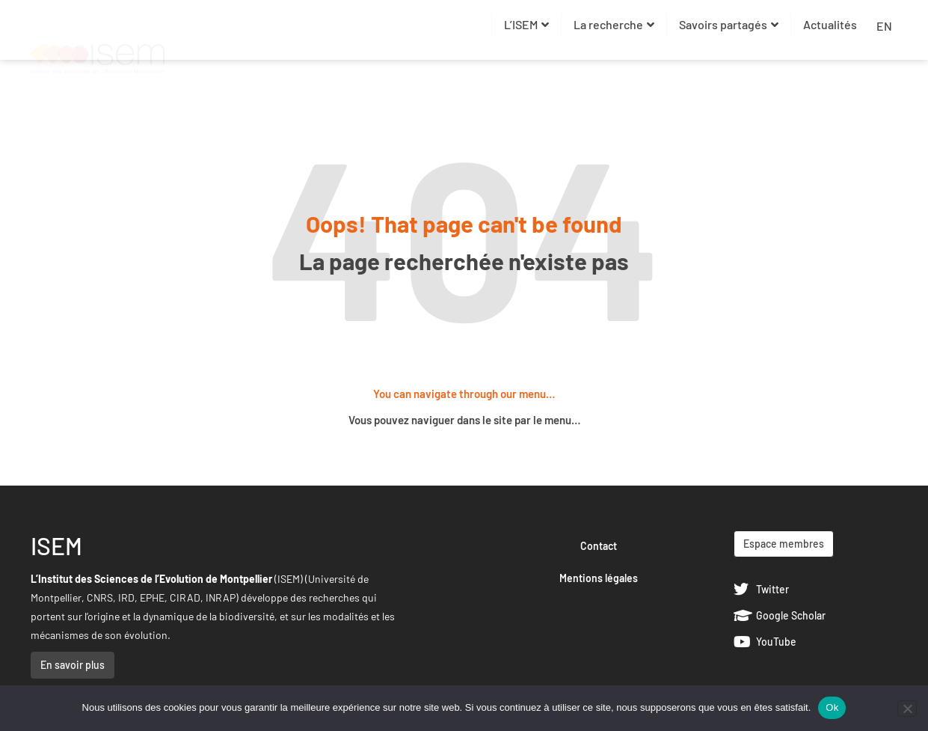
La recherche (614, 24)
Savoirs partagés (728, 24)
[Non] (907, 708)
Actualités (830, 24)
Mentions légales (598, 578)
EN (884, 26)
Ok (832, 707)
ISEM (56, 545)
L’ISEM (526, 24)
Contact (598, 545)
